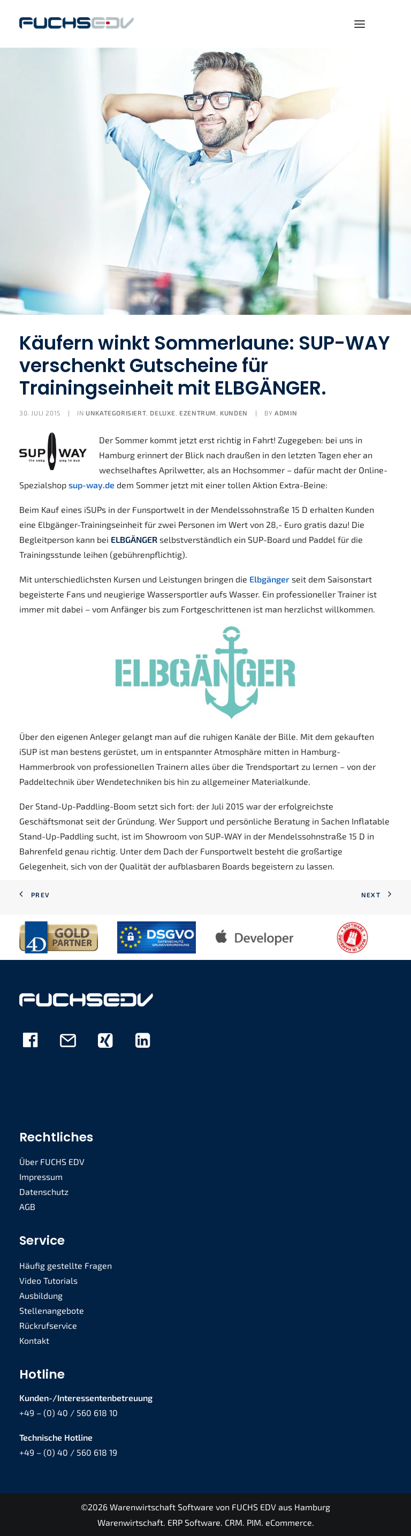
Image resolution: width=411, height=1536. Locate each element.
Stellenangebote (51, 1310)
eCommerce (288, 1522)
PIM (254, 1522)
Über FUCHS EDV (52, 1161)
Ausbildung (41, 1295)
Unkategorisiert (116, 413)
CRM (233, 1522)
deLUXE (163, 413)
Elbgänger (269, 579)
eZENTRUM (197, 413)
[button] (359, 24)
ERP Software (194, 1522)
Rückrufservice (48, 1325)
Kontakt (34, 1340)
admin (286, 413)
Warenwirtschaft (130, 1522)
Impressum (41, 1176)
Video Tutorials (48, 1280)
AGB (27, 1206)
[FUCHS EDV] (76, 23)
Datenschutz (43, 1191)
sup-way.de (91, 485)
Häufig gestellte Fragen (65, 1265)
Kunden (234, 413)
